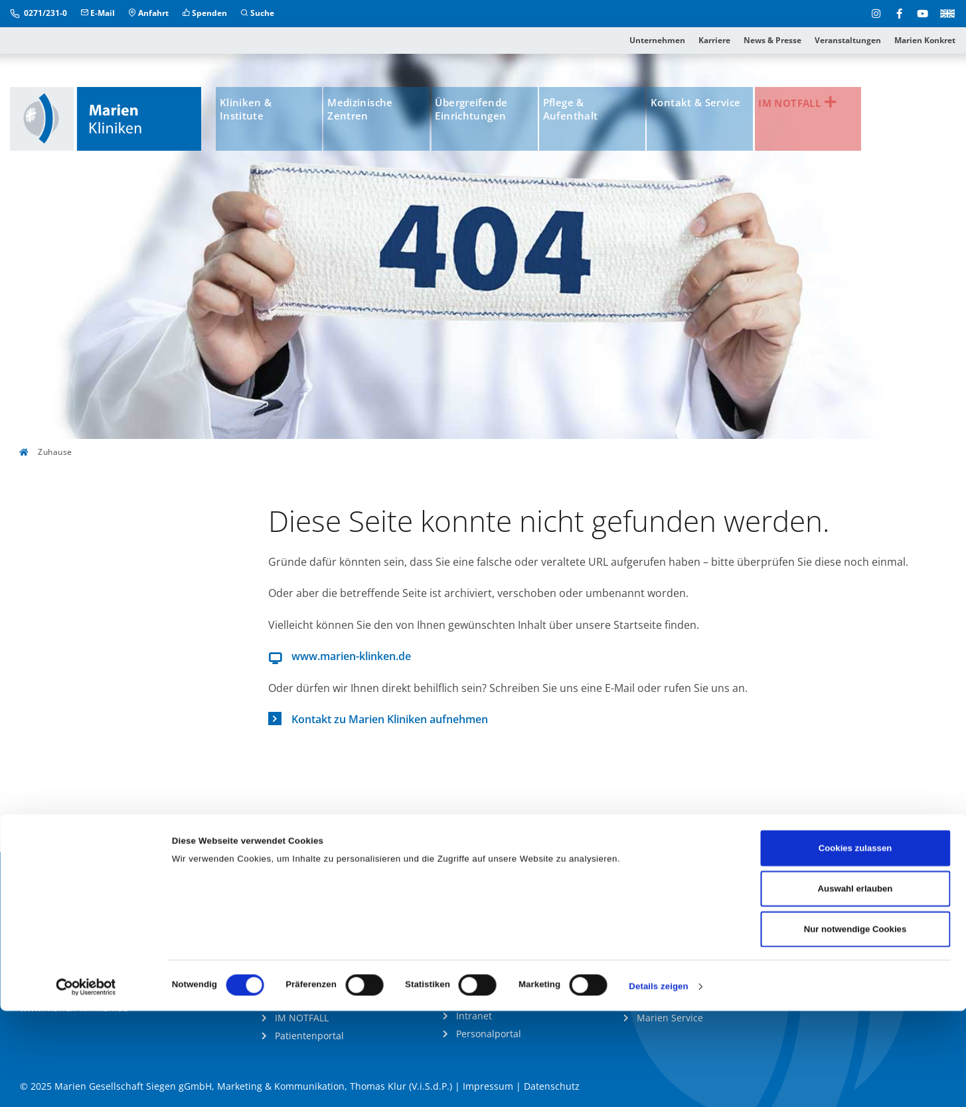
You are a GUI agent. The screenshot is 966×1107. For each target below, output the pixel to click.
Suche (257, 13)
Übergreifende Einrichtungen (485, 111)
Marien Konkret (924, 40)
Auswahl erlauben (855, 984)
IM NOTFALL (819, 104)
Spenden (204, 13)
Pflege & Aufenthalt (585, 111)
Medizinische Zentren (371, 111)
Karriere (714, 40)
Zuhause (45, 452)
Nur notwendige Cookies (855, 1025)
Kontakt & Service (694, 111)
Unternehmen (657, 40)
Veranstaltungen (848, 40)
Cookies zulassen (855, 944)
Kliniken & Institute (253, 111)
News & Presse (772, 40)
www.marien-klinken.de (351, 656)
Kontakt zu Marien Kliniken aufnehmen (389, 719)
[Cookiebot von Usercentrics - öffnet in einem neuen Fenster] (86, 1082)
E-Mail (97, 13)
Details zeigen (658, 1082)
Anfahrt (148, 13)
